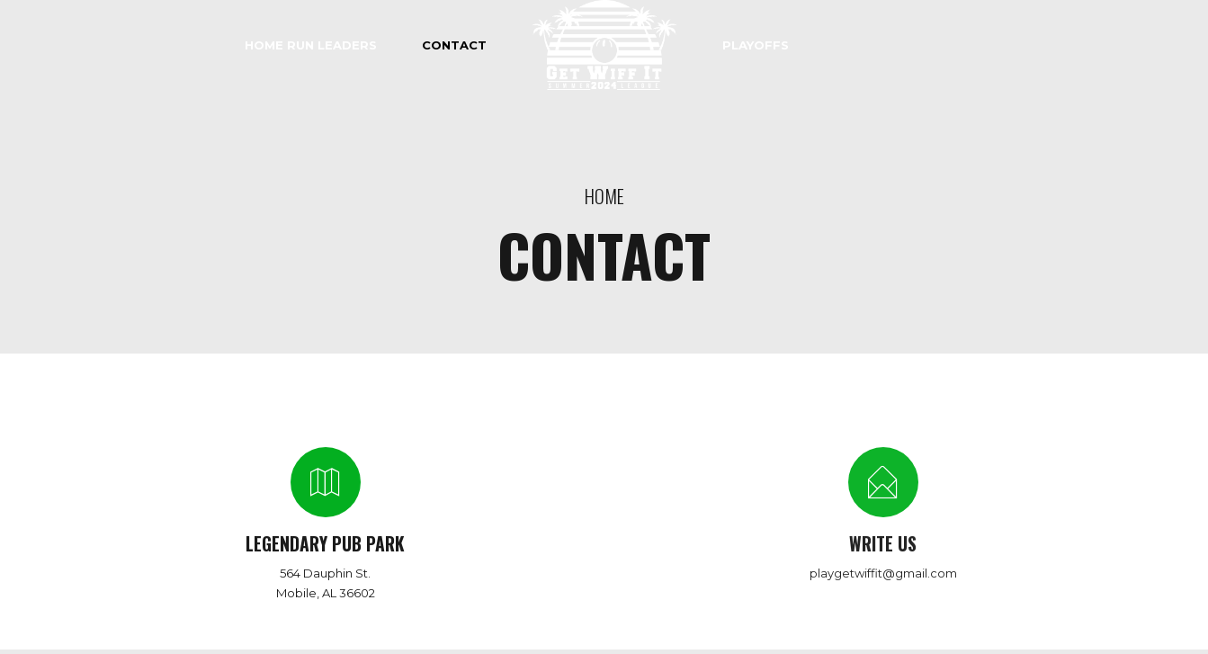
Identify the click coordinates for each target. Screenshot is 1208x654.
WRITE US (883, 544)
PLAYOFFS (755, 45)
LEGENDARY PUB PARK (325, 544)
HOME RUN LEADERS (311, 45)
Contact (454, 45)
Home (604, 196)
